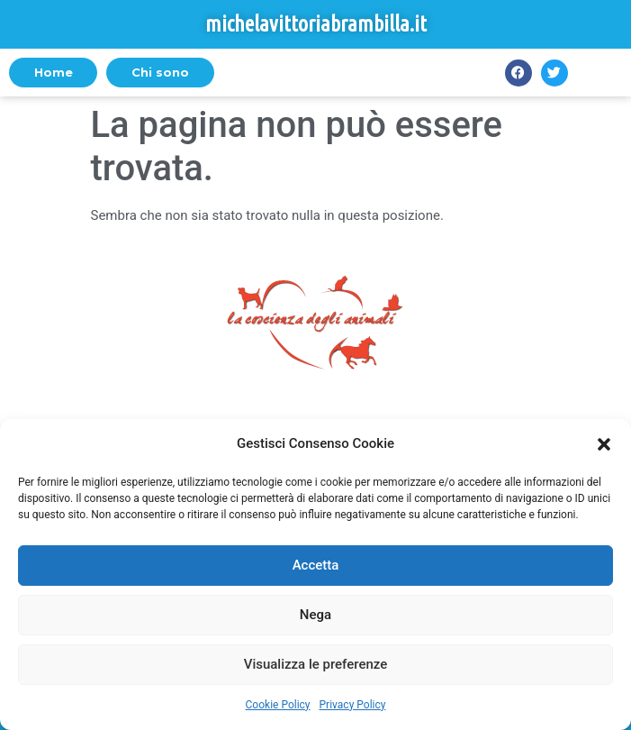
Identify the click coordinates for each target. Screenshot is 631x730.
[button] (604, 444)
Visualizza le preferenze (316, 664)
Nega (315, 615)
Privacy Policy (353, 704)
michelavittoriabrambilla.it (316, 24)
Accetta (316, 565)
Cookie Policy (278, 704)
